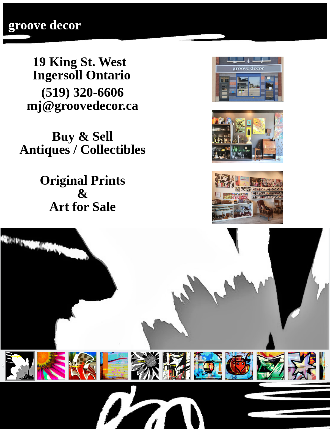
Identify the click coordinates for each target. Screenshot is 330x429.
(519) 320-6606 (82, 92)
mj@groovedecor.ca (82, 105)
